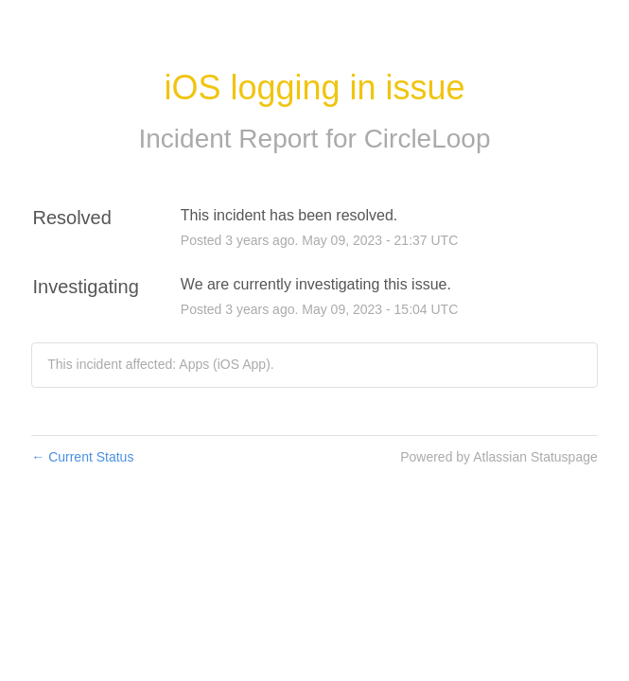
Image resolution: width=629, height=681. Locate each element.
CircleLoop (427, 138)
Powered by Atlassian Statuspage (499, 456)
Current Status (82, 456)
